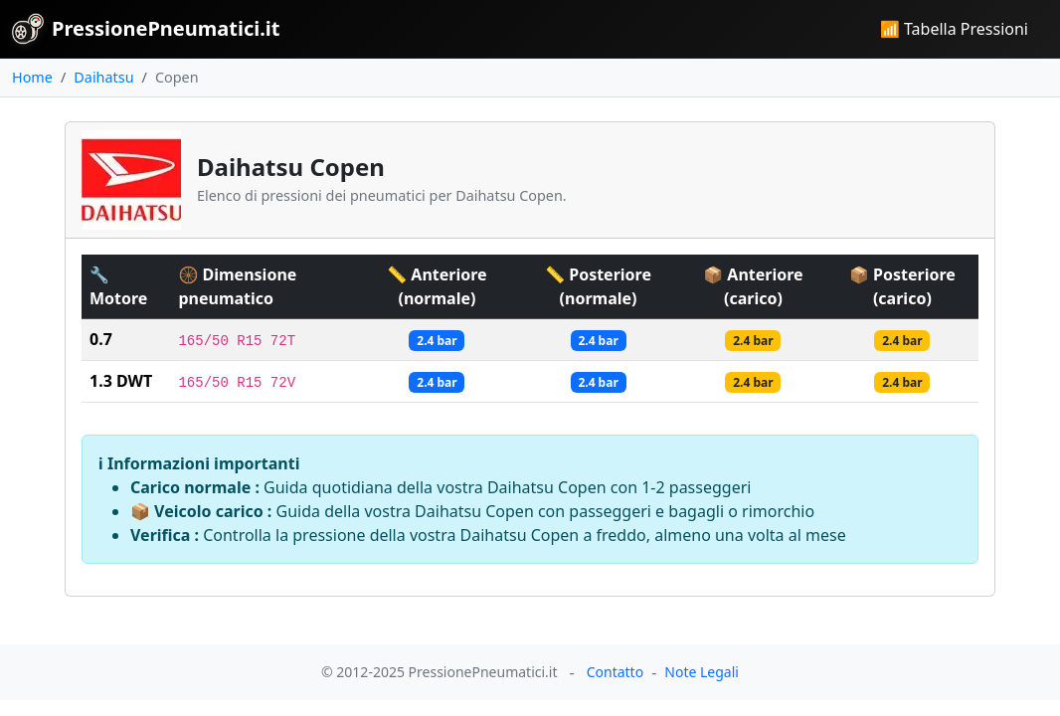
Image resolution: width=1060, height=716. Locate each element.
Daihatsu (103, 77)
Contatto (615, 671)
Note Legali (701, 671)
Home (32, 77)
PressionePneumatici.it (145, 29)
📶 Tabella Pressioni (954, 29)
